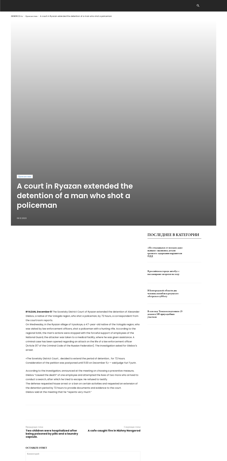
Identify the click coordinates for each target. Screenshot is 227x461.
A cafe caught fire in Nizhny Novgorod (114, 340)
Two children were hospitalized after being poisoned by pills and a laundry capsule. (52, 344)
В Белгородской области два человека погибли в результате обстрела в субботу (162, 203)
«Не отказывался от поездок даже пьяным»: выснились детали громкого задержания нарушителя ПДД (164, 162)
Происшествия (31, 16)
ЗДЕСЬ (39, 456)
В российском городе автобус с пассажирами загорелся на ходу (163, 182)
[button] (198, 6)
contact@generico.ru (70, 456)
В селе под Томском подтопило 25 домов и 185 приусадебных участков (164, 224)
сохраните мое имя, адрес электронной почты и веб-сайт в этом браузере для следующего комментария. (75, 407)
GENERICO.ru (17, 16)
